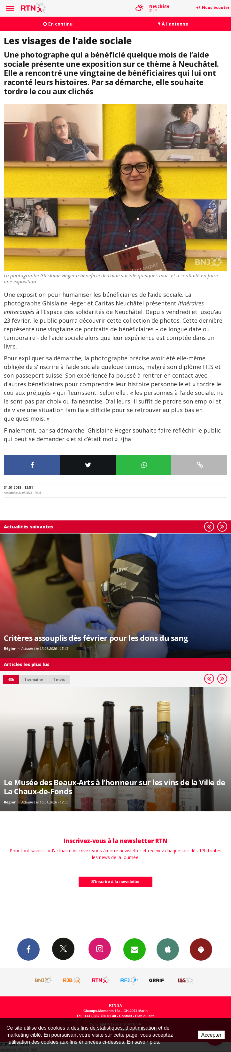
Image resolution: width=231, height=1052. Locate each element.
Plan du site (145, 1016)
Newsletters (134, 949)
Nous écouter (216, 7)
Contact (125, 1016)
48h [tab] (11, 679)
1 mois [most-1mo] (59, 679)
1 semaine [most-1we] (33, 679)
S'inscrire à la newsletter (115, 881)
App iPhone (168, 949)
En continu (58, 24)
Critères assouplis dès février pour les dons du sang (96, 638)
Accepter (211, 1035)
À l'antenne (173, 24)
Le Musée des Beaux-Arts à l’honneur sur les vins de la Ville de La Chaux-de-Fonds (114, 786)
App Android (201, 949)
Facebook (28, 949)
